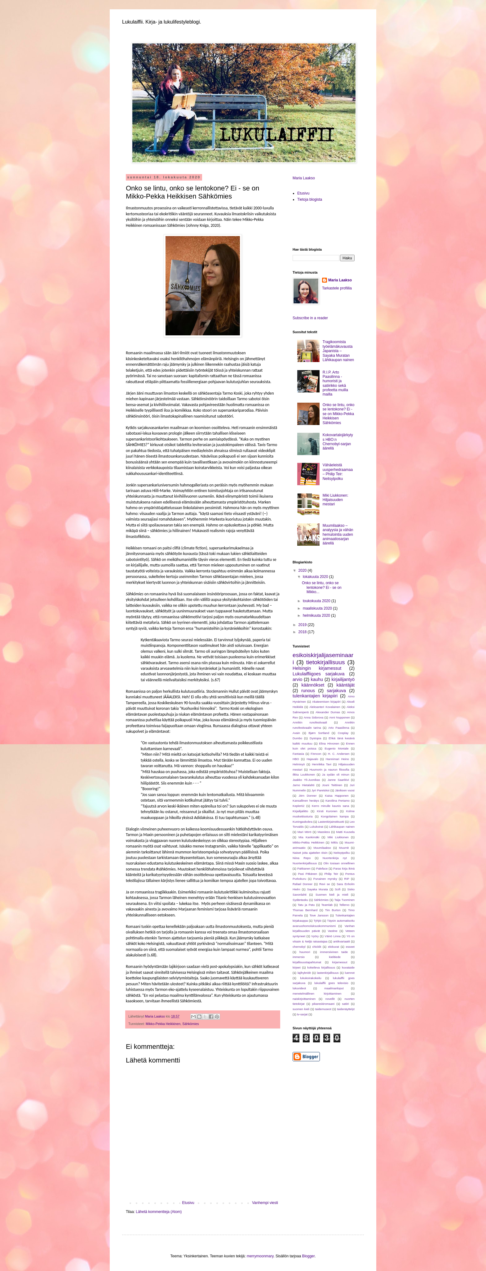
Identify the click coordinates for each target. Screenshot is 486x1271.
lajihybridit (304, 972)
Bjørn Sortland (318, 733)
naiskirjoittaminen (304, 998)
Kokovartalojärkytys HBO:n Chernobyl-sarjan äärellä (338, 441)
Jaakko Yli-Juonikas (306, 779)
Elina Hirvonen (329, 743)
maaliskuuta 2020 (318, 608)
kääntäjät (346, 684)
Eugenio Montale (336, 748)
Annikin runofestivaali (310, 722)
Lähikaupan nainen (342, 826)
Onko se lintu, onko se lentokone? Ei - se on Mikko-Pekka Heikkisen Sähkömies (339, 414)
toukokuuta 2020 (317, 601)
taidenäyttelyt (346, 1009)
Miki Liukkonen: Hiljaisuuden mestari (335, 500)
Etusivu (188, 1203)
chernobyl (299, 946)
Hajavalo (312, 759)
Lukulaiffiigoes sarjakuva (318, 673)
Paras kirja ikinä (344, 868)
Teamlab (327, 904)
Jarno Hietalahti (303, 785)
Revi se (324, 884)
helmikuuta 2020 (317, 615)
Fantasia (298, 753)
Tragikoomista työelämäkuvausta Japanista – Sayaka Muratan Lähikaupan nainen (338, 351)
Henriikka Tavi (321, 764)
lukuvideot (299, 988)
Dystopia (315, 738)
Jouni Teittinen (332, 785)
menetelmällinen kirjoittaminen (317, 993)
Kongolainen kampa (335, 816)
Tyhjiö (317, 920)
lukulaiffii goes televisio (331, 983)
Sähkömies (190, 1024)
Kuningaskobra (302, 821)
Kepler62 (298, 806)
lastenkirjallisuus (328, 972)
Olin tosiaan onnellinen (339, 863)
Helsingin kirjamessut (317, 668)
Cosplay (343, 733)
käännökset (313, 684)
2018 (303, 632)
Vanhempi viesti (265, 1203)
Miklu (334, 842)
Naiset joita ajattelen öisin (310, 852)
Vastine (332, 931)
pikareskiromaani (323, 1003)
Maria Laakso (304, 178)
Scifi (337, 889)
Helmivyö (299, 764)
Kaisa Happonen (337, 795)
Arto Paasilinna (338, 727)
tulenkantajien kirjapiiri (315, 695)
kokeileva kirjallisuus (321, 967)
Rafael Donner (302, 884)
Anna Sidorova (314, 717)
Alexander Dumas (328, 712)
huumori (304, 952)
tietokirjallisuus (325, 662)
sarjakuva (336, 690)
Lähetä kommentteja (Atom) (159, 1212)
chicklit (316, 946)
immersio (299, 957)
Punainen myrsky (325, 878)
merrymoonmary (260, 1256)
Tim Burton (333, 910)
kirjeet (297, 967)
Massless (323, 832)
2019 (303, 625)
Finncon (316, 753)
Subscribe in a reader (310, 318)
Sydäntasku (300, 900)
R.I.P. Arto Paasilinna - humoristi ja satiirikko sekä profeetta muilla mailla (335, 383)
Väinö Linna (333, 936)
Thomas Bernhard (305, 910)
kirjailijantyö (343, 679)
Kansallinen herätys (306, 800)
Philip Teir (331, 873)
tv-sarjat (302, 1014)
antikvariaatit (341, 941)
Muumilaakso (322, 847)
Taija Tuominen (344, 900)
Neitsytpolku (342, 852)
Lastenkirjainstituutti (331, 821)
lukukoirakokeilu (310, 978)
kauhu (317, 679)
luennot (350, 972)
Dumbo (297, 738)
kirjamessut (339, 962)
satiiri (345, 1003)
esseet (350, 946)
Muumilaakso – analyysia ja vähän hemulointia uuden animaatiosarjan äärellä (338, 534)
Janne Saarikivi (338, 779)
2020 (303, 570)
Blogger (308, 1256)
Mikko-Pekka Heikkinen (163, 1024)
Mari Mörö (304, 832)
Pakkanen (304, 868)
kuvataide (348, 967)
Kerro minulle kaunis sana (330, 806)
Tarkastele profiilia (337, 288)
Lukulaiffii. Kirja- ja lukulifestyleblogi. (161, 22)
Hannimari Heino (337, 759)
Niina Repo (302, 858)
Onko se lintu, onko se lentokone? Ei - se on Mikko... (322, 587)
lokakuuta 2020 (316, 577)
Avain (296, 733)
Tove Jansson (319, 915)
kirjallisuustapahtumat (307, 962)
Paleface (322, 868)
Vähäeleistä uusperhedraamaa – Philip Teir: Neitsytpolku (338, 472)
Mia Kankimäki (308, 837)
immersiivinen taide (334, 952)
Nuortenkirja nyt (335, 858)
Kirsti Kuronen (327, 811)
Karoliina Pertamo (337, 800)
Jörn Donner (307, 795)
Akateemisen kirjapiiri (326, 701)
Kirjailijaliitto (300, 811)
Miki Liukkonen (338, 837)
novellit (330, 998)
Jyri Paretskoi (320, 790)
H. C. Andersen (338, 753)
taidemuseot (323, 1009)
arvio (297, 679)
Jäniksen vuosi (345, 790)
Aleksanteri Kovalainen (324, 707)
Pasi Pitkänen (307, 873)
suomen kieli (301, 1009)
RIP (346, 878)
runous (308, 690)
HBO (296, 759)
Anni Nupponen (339, 717)
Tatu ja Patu (306, 904)
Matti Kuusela (345, 832)
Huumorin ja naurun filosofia (329, 769)
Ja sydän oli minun (335, 774)
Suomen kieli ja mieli (332, 894)
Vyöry (315, 936)
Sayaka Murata (317, 889)
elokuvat (333, 946)
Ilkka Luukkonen (304, 774)
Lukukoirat (316, 826)
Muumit (344, 847)
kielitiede (335, 957)
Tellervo (344, 904)
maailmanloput (333, 988)
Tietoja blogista (309, 199)
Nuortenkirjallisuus (305, 863)
